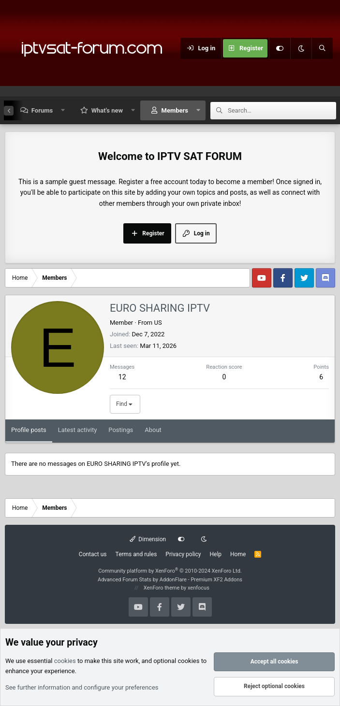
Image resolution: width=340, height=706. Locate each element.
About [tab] (153, 429)
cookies (65, 661)
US (158, 322)
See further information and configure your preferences (82, 687)
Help (215, 554)
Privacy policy (183, 554)
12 (122, 377)
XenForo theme (162, 588)
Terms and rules (136, 554)
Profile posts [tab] (28, 429)
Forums (42, 110)
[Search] (322, 48)
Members (175, 110)
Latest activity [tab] (77, 429)
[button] (63, 110)
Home (238, 554)
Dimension (148, 539)
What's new (107, 110)
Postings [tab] (120, 429)
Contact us (93, 554)
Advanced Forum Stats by (170, 579)
